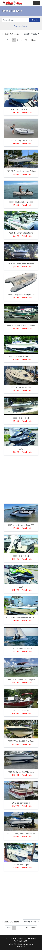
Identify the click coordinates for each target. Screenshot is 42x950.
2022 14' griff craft (21, 418)
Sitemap (21, 946)
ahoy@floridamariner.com (21, 944)
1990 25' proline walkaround (21, 356)
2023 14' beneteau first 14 (21, 648)
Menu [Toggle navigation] (37, 3)
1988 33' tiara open (21, 864)
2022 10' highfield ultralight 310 (21, 294)
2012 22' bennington (21, 803)
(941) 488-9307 (20, 941)
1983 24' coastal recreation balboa (21, 171)
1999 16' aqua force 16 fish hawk (21, 325)
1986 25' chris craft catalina (21, 233)
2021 (21, 587)
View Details (27, 112)
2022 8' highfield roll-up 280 (21, 202)
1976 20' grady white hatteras (21, 264)
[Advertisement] (21, 65)
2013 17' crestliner (21, 710)
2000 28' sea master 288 (21, 387)
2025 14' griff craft (21, 556)
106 (27, 40)
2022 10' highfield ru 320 (21, 140)
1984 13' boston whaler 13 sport (21, 679)
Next (33, 40)
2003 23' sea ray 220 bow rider (21, 741)
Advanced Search (21, 26)
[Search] (15, 20)
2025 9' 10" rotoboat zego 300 (21, 525)
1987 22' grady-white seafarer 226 (21, 834)
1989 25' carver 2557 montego (21, 772)
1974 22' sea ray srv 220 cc (21, 109)
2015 (21, 449)
